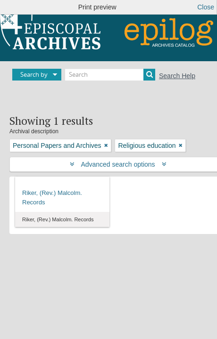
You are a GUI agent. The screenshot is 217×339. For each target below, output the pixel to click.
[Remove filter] (106, 145)
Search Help (177, 76)
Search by (34, 74)
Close (205, 7)
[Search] (110, 75)
